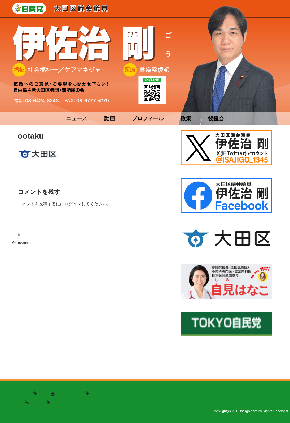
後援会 (216, 118)
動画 (109, 118)
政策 (186, 118)
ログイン (72, 204)
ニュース (76, 118)
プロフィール (148, 118)
